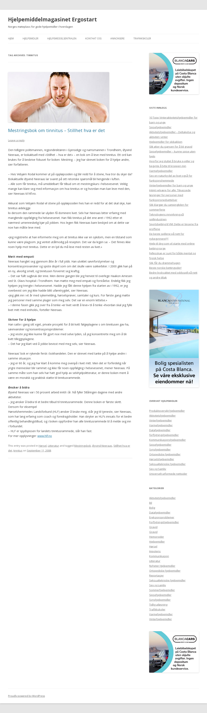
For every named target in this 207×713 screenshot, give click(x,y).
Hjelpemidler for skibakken (165, 142)
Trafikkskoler (142, 38)
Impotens (155, 551)
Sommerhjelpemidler (162, 590)
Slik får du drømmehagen (164, 263)
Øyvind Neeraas (102, 445)
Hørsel (43, 445)
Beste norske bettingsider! (165, 268)
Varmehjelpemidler (161, 171)
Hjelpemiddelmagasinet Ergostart (52, 19)
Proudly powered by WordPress (26, 696)
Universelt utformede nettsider (168, 474)
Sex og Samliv (157, 469)
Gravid (153, 527)
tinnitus (17, 450)
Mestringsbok (82, 445)
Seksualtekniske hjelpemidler (167, 464)
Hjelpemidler (30, 38)
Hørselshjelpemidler (161, 459)
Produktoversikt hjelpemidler (167, 411)
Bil (150, 503)
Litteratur (53, 445)
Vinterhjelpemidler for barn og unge (171, 185)
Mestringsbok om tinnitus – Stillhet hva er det (56, 130)
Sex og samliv (157, 585)
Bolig (152, 507)
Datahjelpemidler (159, 430)
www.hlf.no (44, 436)
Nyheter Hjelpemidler (162, 566)
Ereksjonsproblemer (161, 517)
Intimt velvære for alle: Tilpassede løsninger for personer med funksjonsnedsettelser (170, 195)
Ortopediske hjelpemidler (165, 454)
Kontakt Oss (93, 38)
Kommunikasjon (159, 556)
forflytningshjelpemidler (164, 435)
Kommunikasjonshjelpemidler (167, 440)
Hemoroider (156, 537)
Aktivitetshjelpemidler (162, 415)
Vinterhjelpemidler (160, 420)
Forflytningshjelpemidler (164, 522)
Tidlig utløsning (158, 604)
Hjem (11, 38)
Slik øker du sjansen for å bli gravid (170, 146)
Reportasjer (156, 575)
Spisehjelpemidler (160, 127)
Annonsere (117, 38)
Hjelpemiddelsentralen (61, 38)
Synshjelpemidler (160, 449)
